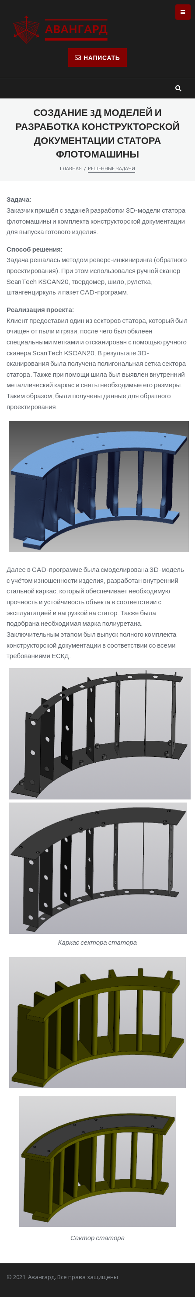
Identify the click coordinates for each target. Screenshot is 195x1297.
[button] (97, 57)
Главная (71, 168)
